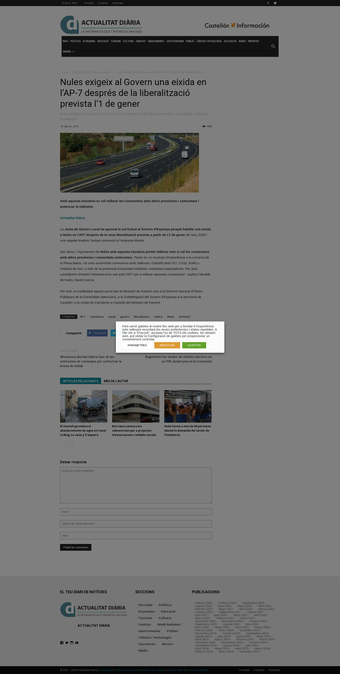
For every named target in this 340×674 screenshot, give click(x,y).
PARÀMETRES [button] (137, 345)
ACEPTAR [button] (194, 345)
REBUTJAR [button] (167, 345)
